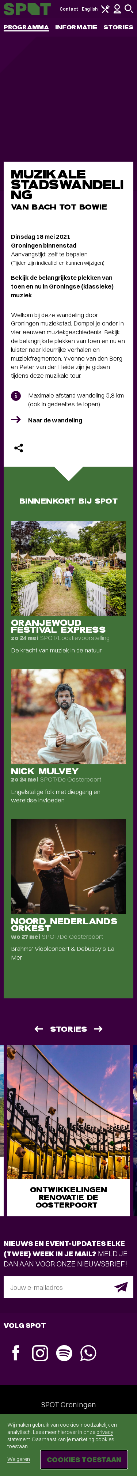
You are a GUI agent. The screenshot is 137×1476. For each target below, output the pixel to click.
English (90, 9)
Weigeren (18, 1459)
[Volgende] (99, 1029)
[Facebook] (16, 1354)
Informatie (76, 27)
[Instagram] (40, 1354)
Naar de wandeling (55, 420)
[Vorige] (38, 1029)
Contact (69, 9)
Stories (118, 27)
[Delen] (18, 448)
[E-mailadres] (68, 1287)
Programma (26, 27)
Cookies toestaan (84, 1459)
